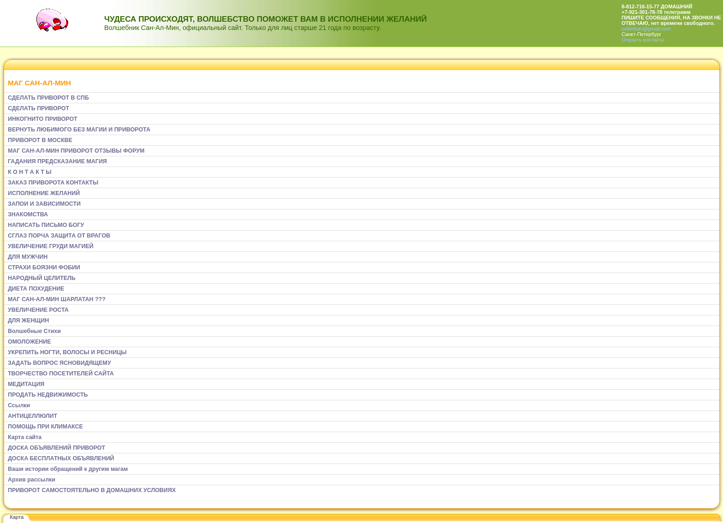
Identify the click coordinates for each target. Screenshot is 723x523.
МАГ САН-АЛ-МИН (39, 83)
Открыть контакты (643, 39)
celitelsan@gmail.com (646, 28)
